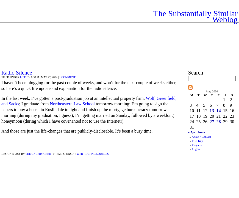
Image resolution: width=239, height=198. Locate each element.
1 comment (67, 77)
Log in (196, 149)
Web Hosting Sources (93, 153)
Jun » (201, 132)
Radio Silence (16, 73)
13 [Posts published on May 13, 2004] (212, 110)
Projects (196, 145)
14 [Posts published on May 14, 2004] (218, 110)
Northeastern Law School (72, 103)
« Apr (192, 132)
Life (23, 77)
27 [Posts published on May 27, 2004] (212, 121)
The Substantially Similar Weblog (195, 16)
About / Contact (201, 136)
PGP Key (197, 140)
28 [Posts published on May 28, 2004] (218, 121)
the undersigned (38, 153)
